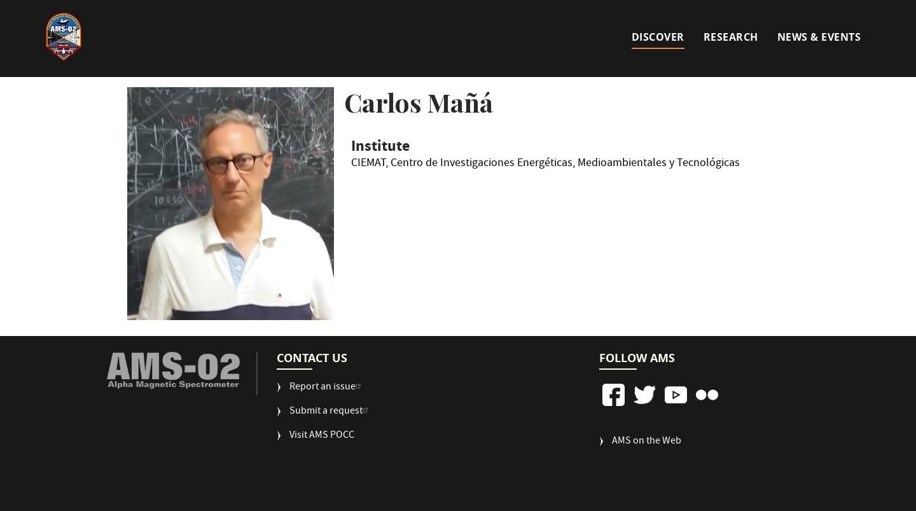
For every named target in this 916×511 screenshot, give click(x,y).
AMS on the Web (646, 442)
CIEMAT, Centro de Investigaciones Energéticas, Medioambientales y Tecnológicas (545, 165)
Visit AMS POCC (321, 436)
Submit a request (330, 412)
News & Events (819, 37)
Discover (658, 37)
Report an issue (326, 388)
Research (731, 37)
